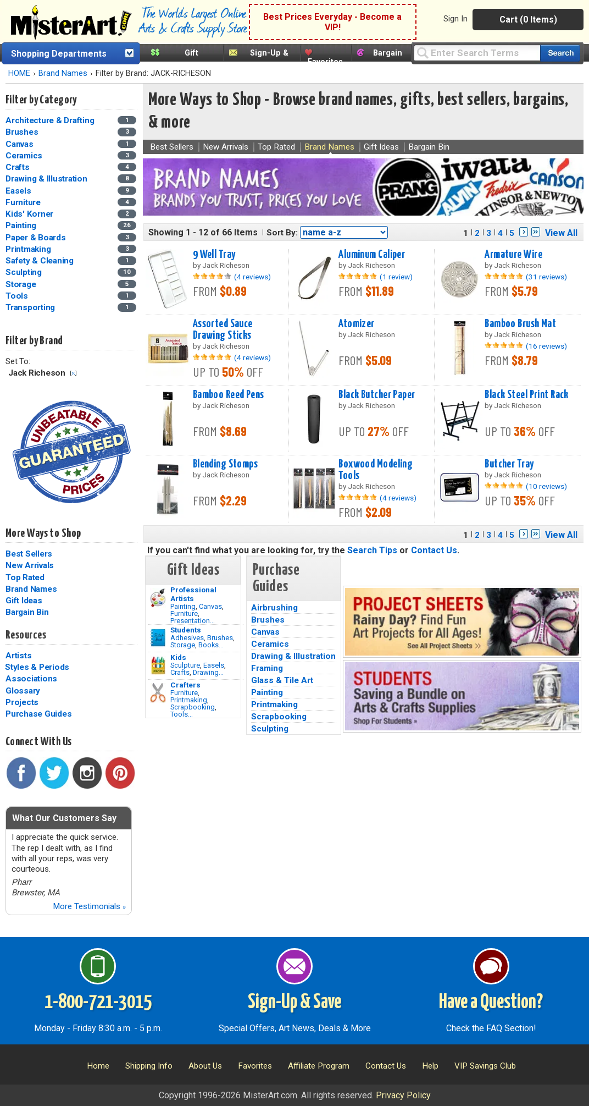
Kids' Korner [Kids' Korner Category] (30, 214)
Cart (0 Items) (528, 19)
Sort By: (282, 233)
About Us (205, 1066)
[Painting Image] (158, 598)
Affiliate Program (318, 1066)
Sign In (455, 19)
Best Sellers (28, 554)
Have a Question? (491, 1003)
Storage (182, 645)
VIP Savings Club (485, 1066)
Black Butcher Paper (376, 394)
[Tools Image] (158, 693)
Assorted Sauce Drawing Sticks (223, 329)
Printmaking (188, 700)
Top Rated (25, 577)
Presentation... (192, 621)
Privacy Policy (403, 1095)
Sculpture (185, 665)
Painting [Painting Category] (21, 225)
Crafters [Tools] (185, 684)
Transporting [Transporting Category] (31, 307)
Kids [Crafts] (178, 657)
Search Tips (372, 550)
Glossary (22, 691)
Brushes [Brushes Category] (22, 132)
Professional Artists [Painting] (193, 594)
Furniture (184, 613)
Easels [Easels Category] (19, 191)
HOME (19, 73)
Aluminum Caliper (371, 254)
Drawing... (208, 672)
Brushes (220, 638)
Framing (267, 668)
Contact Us (434, 550)
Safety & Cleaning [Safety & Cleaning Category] (40, 261)
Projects (21, 702)
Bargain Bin (26, 612)
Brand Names (62, 73)
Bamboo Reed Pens (228, 394)
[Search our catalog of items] (560, 53)
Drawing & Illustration (293, 656)
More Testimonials (89, 906)
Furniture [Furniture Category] (24, 202)
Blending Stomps (225, 464)
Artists (18, 656)
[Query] (477, 52)
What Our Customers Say (64, 818)
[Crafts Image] (158, 665)
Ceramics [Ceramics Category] (25, 156)
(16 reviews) (546, 346)
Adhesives (187, 638)
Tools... (181, 714)
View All (561, 233)
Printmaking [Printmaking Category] (29, 249)
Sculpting (269, 729)
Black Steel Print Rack (527, 394)
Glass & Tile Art (282, 680)
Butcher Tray (509, 464)
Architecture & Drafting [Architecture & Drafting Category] (50, 120)
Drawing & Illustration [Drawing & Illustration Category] (47, 179)
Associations (31, 679)
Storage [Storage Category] (21, 284)
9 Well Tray (214, 254)
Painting (183, 606)
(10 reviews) (546, 486)
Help (430, 1066)
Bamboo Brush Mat (520, 323)
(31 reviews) (546, 276)
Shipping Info (149, 1066)
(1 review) (396, 276)
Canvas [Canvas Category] (20, 144)
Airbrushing (274, 608)
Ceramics (270, 644)
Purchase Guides (38, 714)
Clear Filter (73, 373)
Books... (211, 645)
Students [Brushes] (185, 629)
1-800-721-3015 (98, 1003)
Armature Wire (513, 254)
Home (98, 1066)
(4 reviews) (252, 276)
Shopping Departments (59, 53)
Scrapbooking (192, 707)
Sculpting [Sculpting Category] (24, 272)
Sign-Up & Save (294, 1003)
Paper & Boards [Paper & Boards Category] (36, 238)
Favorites (325, 62)
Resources (25, 635)
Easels (213, 665)
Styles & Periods (37, 667)
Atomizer (356, 323)
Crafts (180, 672)
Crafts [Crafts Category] (18, 167)
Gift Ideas (23, 601)
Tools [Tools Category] (17, 296)
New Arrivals (29, 565)
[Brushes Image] (158, 638)
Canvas (210, 606)
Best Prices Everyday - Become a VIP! (332, 22)
